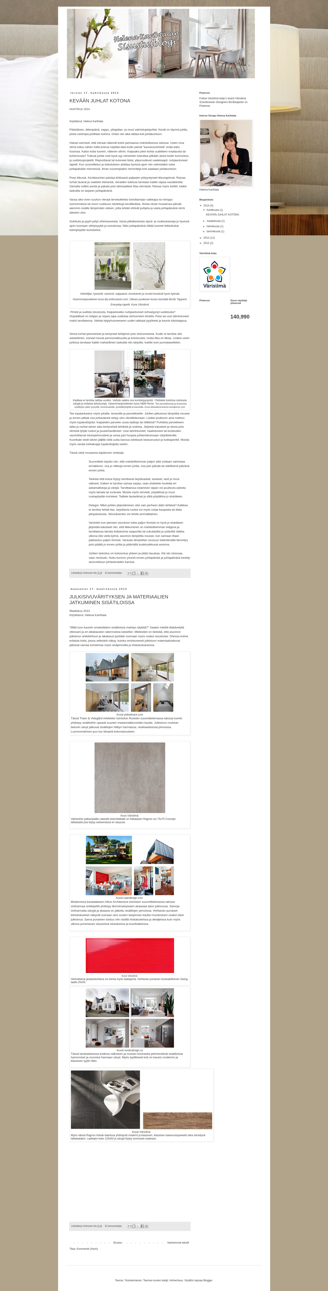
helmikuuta (213, 226)
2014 (206, 205)
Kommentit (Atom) (87, 1248)
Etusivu (118, 1242)
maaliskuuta (214, 221)
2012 (206, 243)
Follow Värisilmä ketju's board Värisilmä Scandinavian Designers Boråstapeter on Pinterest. (223, 102)
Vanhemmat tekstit (178, 1242)
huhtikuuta (213, 210)
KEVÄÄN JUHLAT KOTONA (100, 100)
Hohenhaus (176, 1280)
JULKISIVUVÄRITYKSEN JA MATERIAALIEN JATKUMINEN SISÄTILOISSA (119, 599)
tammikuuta (214, 231)
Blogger (207, 1280)
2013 (206, 237)
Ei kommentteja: (114, 572)
